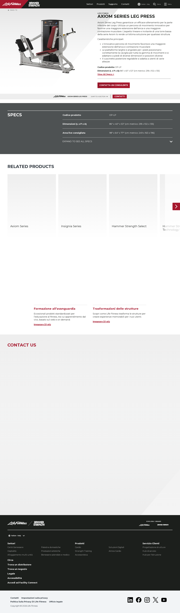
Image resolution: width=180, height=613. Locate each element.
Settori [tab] (89, 4)
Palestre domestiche (51, 547)
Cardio (78, 547)
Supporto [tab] (113, 4)
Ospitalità (11, 551)
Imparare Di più (42, 324)
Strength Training (83, 551)
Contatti (125, 4)
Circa (10, 560)
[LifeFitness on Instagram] (147, 600)
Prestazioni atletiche (50, 551)
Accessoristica (81, 555)
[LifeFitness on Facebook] (138, 600)
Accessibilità (14, 578)
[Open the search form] (157, 4)
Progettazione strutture (154, 547)
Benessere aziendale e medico (55, 555)
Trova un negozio (17, 569)
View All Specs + (105, 74)
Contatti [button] (14, 598)
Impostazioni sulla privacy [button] (34, 598)
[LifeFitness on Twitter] (155, 600)
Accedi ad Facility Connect (22, 582)
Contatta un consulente (113, 85)
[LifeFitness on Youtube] (164, 600)
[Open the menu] (168, 4)
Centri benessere (15, 547)
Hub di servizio (149, 551)
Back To (12, 10)
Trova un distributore (19, 564)
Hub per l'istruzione (152, 555)
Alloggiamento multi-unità (20, 555)
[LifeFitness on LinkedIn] (130, 600)
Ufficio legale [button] (56, 602)
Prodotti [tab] (101, 4)
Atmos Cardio (115, 551)
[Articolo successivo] (176, 206)
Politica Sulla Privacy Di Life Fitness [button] (28, 602)
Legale (11, 573)
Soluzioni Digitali (116, 547)
